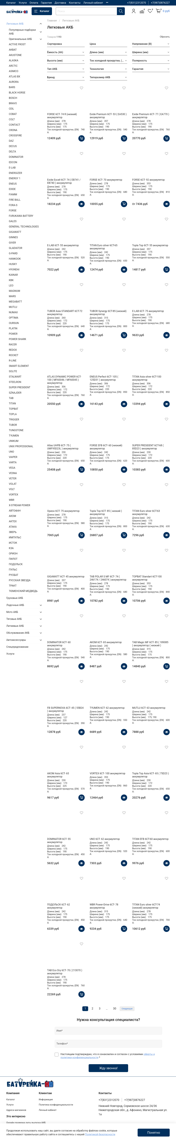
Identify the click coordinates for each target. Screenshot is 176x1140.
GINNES (13, 237)
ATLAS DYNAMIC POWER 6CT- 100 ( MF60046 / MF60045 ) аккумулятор (64, 379)
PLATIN (13, 328)
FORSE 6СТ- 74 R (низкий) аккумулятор (62, 116)
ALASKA (13, 60)
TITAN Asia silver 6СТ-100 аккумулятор (146, 378)
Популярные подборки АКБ (22, 31)
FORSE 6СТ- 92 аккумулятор (148, 179)
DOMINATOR (16, 156)
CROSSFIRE (15, 135)
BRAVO (13, 103)
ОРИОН (13, 553)
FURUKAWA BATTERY (21, 215)
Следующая (127, 1009)
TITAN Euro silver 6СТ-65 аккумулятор (103, 247)
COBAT (13, 114)
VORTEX (13, 494)
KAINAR (13, 274)
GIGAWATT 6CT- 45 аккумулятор (65, 576)
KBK (11, 280)
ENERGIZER (15, 173)
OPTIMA (13, 317)
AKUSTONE (15, 55)
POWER (13, 333)
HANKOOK (15, 258)
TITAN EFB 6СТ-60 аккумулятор (150, 839)
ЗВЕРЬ (13, 532)
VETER (12, 478)
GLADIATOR (15, 248)
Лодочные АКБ (15, 605)
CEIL (11, 108)
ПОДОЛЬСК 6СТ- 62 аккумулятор (58, 906)
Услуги (23, 2)
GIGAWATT (15, 231)
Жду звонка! (108, 1068)
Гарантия (46, 2)
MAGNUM (14, 290)
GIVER (12, 242)
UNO (11, 451)
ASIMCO (13, 71)
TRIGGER (14, 419)
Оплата (34, 2)
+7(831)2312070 (136, 2)
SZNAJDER (15, 392)
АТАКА (13, 526)
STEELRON (15, 382)
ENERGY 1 (14, 178)
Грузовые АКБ (14, 597)
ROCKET (13, 355)
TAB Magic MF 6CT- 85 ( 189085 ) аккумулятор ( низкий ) (150, 644)
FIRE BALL (15, 199)
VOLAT (13, 483)
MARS (12, 296)
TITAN (12, 403)
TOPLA (13, 414)
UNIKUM (13, 440)
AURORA (14, 81)
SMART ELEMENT (19, 365)
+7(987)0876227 (160, 2)
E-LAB (12, 167)
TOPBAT (13, 408)
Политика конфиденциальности (56, 1104)
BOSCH (13, 97)
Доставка (60, 2)
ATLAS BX (14, 76)
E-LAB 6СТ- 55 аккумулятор (63, 245)
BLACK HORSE (17, 92)
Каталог (11, 2)
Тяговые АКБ (14, 618)
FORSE (12, 210)
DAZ (11, 140)
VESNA (13, 473)
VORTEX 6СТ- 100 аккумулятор (107, 773)
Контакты (74, 2)
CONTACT (14, 124)
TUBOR (13, 424)
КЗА (11, 548)
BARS (12, 87)
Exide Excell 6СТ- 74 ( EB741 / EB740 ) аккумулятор (63, 181)
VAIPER (13, 457)
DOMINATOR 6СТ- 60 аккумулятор (58, 644)
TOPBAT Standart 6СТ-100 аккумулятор (147, 578)
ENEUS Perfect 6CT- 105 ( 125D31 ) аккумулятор (104, 378)
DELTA (12, 151)
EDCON (13, 162)
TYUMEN (14, 435)
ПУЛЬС (13, 569)
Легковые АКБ (15, 23)
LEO (11, 285)
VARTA (13, 462)
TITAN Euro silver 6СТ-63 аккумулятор (146, 512)
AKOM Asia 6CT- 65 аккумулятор (58, 775)
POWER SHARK (17, 339)
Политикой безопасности (100, 1134)
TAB (11, 398)
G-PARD (13, 253)
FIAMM (13, 194)
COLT (12, 119)
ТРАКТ (13, 585)
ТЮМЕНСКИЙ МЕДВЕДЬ (23, 591)
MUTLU (13, 306)
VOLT (12, 489)
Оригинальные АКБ (20, 39)
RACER (13, 344)
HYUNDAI (14, 269)
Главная (52, 20)
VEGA (12, 467)
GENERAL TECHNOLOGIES (24, 226)
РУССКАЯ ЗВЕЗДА (19, 580)
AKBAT (13, 49)
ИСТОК (13, 542)
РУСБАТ (13, 574)
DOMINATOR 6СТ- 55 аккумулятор (58, 841)
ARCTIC (13, 65)
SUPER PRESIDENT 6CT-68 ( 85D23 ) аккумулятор (148, 447)
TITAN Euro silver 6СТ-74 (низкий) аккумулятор (146, 906)
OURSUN (14, 323)
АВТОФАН (15, 510)
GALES (13, 221)
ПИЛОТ (13, 558)
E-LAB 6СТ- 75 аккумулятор (148, 311)
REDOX (13, 349)
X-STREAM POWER (19, 505)
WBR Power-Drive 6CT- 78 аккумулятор (104, 906)
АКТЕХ (13, 521)
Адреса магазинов (16, 1110)
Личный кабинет (93, 2)
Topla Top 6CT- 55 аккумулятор (150, 245)
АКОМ (12, 516)
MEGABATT (15, 301)
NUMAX (13, 312)
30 (114, 1008)
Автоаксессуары (16, 639)
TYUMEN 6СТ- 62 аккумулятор (107, 707)
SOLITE (13, 371)
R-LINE (12, 360)
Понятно (153, 1132)
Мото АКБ (12, 612)
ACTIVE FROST (17, 44)
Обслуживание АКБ (17, 632)
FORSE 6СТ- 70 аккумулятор (106, 179)
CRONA (13, 130)
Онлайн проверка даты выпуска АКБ (26, 1122)
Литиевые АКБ (15, 625)
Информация (46, 1099)
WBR (11, 499)
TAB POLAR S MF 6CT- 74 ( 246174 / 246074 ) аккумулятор (108, 578)
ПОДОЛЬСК (16, 564)
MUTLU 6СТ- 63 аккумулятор (148, 707)
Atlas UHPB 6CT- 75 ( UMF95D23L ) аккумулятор (62, 447)
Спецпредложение (17, 646)
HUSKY (13, 264)
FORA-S (13, 205)
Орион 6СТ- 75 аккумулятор (63, 510)
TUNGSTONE (16, 430)
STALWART (15, 376)
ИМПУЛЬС (15, 537)
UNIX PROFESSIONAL (21, 446)
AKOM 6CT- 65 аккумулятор (106, 642)
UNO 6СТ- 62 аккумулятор (105, 839)
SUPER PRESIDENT (19, 387)
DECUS (13, 146)
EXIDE (12, 189)
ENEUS (13, 183)
